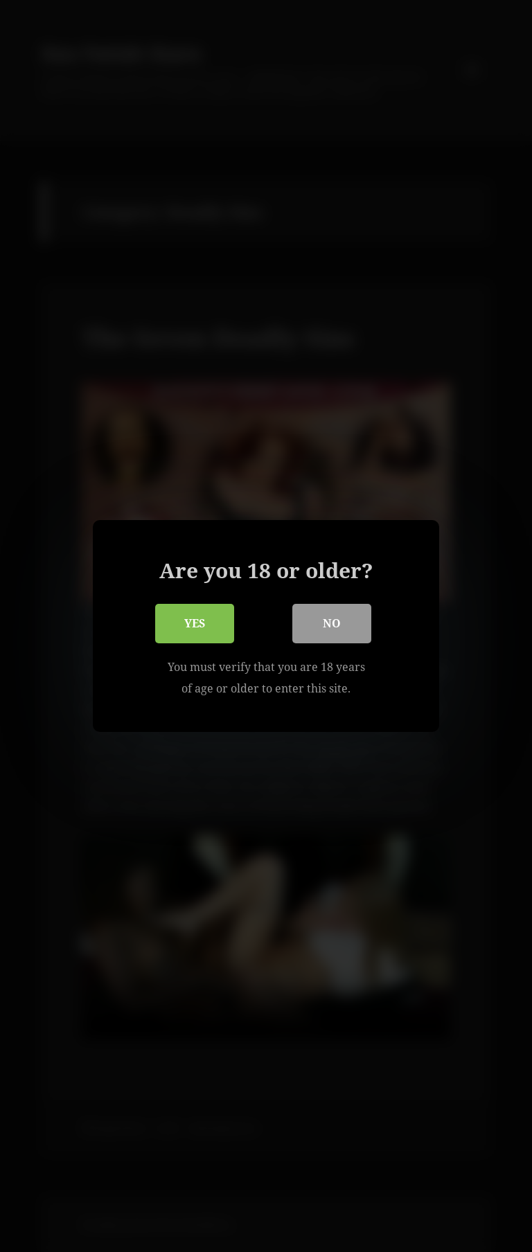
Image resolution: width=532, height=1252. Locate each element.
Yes (194, 624)
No (332, 624)
